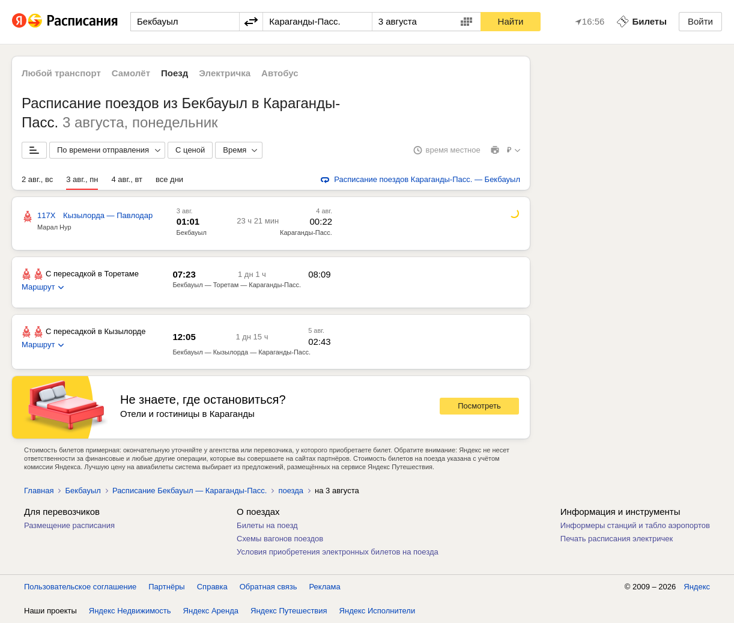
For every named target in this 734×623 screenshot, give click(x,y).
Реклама (325, 586)
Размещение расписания (69, 525)
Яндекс (697, 586)
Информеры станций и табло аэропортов (635, 525)
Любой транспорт (61, 73)
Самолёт (131, 73)
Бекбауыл (192, 232)
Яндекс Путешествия (288, 610)
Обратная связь (268, 586)
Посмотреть (479, 405)
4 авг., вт (126, 179)
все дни (169, 179)
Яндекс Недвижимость (130, 610)
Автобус (280, 73)
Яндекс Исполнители (377, 610)
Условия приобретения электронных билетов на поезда (337, 551)
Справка (212, 586)
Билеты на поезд (267, 525)
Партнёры (166, 586)
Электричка (224, 73)
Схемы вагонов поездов (280, 538)
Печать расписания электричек (616, 538)
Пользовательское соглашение (80, 586)
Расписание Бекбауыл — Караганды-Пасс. (189, 490)
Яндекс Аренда (210, 610)
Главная (38, 490)
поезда (290, 490)
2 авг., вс (37, 179)
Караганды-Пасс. (306, 232)
